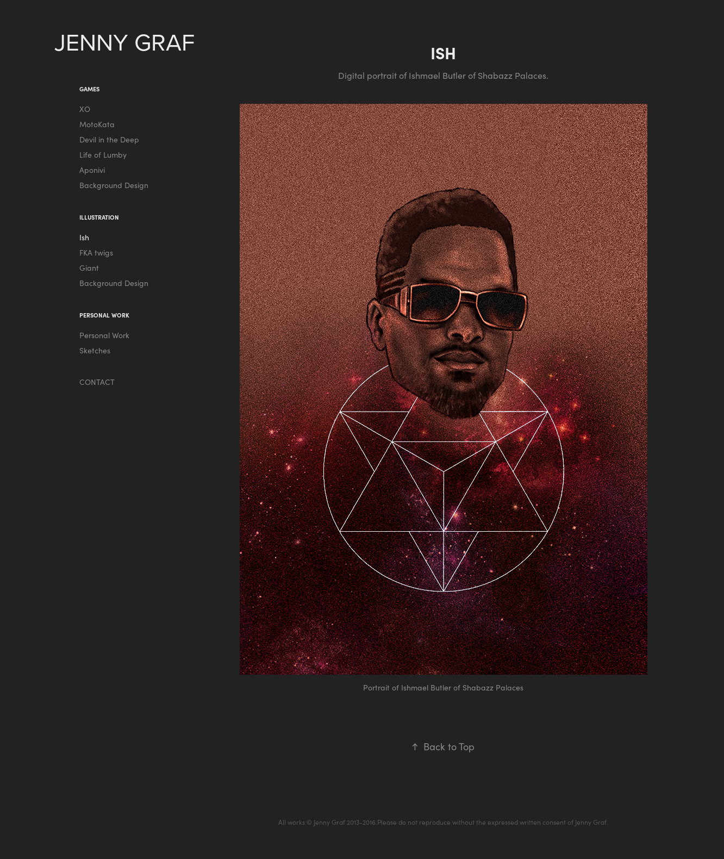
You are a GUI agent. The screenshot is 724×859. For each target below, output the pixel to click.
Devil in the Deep (109, 139)
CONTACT (97, 382)
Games (89, 89)
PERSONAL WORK (104, 315)
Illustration (99, 217)
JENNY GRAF (127, 41)
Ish (84, 237)
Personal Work (104, 335)
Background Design (113, 185)
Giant (89, 268)
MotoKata (97, 124)
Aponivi (92, 170)
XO (84, 109)
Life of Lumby (103, 155)
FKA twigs (96, 252)
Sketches (94, 350)
